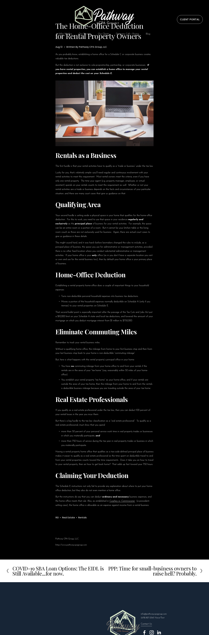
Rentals (82, 517)
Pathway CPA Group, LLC (93, 47)
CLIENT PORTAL (190, 19)
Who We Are (65, 34)
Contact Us (146, 624)
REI (57, 517)
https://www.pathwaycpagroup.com (71, 545)
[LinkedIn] (159, 632)
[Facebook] (144, 632)
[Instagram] (151, 632)
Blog (148, 34)
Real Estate (68, 517)
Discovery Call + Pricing (127, 34)
